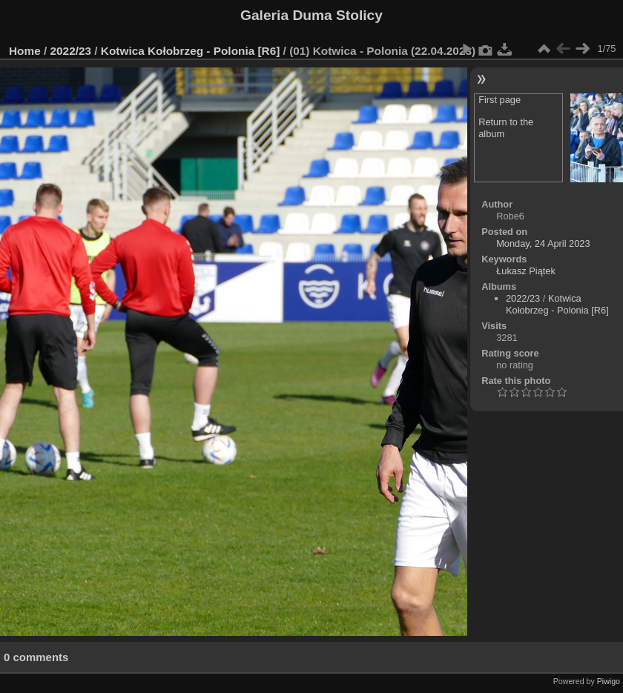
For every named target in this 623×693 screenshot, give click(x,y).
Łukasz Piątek (526, 270)
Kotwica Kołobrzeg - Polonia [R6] (190, 50)
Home (25, 50)
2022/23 (71, 50)
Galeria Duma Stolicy (311, 15)
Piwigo (608, 681)
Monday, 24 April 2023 (543, 243)
